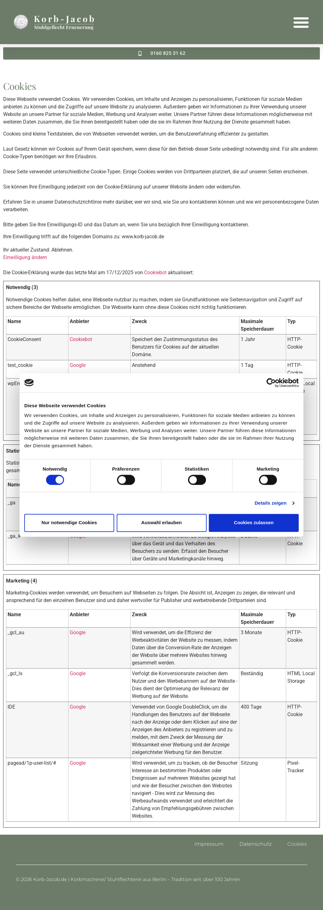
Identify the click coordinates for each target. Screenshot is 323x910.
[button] (301, 22)
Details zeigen (270, 503)
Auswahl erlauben (161, 522)
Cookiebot (155, 272)
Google (77, 365)
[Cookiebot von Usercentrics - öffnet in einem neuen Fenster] (271, 382)
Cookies (297, 844)
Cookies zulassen (254, 522)
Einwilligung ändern (25, 257)
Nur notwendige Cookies (69, 522)
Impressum (209, 844)
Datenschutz (255, 844)
